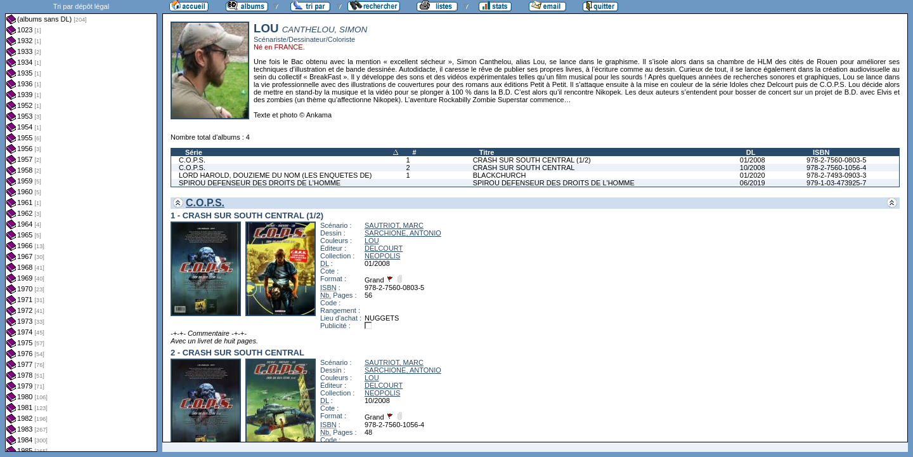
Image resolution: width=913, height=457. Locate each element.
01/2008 (752, 160)
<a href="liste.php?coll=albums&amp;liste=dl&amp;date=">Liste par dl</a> (81, 226)
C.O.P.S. (192, 160)
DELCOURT (384, 248)
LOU (372, 240)
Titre (487, 152)
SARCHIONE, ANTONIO (403, 233)
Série (193, 152)
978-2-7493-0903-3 (836, 175)
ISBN (821, 152)
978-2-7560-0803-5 (836, 160)
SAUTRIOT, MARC (394, 225)
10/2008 (752, 167)
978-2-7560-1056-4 (836, 167)
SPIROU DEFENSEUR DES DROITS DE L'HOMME (259, 183)
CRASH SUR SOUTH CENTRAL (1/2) (532, 160)
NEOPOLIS (382, 256)
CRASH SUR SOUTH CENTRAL (524, 167)
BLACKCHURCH (499, 175)
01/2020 (752, 175)
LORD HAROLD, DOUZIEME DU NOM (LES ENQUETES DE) (275, 175)
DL (751, 152)
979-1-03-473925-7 (836, 183)
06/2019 (752, 183)
